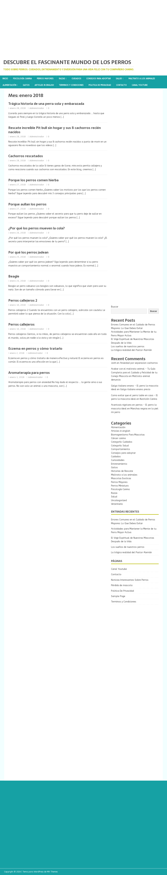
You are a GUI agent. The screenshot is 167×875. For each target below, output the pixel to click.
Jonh (113, 363)
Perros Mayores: (45, 78)
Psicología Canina (22, 78)
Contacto (121, 85)
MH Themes (52, 872)
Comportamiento (120, 449)
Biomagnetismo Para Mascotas (128, 434)
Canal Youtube (139, 85)
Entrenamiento (119, 464)
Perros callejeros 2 (22, 300)
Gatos (26, 85)
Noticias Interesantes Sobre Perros (129, 580)
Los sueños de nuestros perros (127, 346)
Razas (62, 78)
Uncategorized (119, 500)
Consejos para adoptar (98, 78)
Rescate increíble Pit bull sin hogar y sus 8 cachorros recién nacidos (54, 130)
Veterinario (117, 504)
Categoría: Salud (120, 445)
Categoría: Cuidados (121, 442)
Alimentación (9, 85)
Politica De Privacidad (100, 85)
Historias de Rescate (122, 471)
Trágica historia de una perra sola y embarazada (46, 103)
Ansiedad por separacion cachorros (139, 363)
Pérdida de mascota (121, 585)
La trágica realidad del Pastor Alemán (131, 350)
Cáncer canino (118, 438)
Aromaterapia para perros (29, 372)
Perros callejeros (21, 324)
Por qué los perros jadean (28, 252)
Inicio (5, 78)
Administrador (37, 108)
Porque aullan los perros (27, 204)
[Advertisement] (135, 112)
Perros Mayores (119, 482)
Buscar (114, 306)
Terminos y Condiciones (71, 85)
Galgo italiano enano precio (135, 389)
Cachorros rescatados (25, 156)
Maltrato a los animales (142, 78)
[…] (62, 117)
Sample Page (118, 596)
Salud (119, 78)
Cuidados (76, 78)
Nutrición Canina (148, 399)
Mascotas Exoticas (121, 478)
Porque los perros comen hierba (33, 180)
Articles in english (44, 85)
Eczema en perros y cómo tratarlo (35, 348)
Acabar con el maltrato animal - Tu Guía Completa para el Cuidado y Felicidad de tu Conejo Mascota (134, 372)
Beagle (13, 276)
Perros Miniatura (120, 485)
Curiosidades (117, 460)
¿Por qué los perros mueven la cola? (36, 228)
